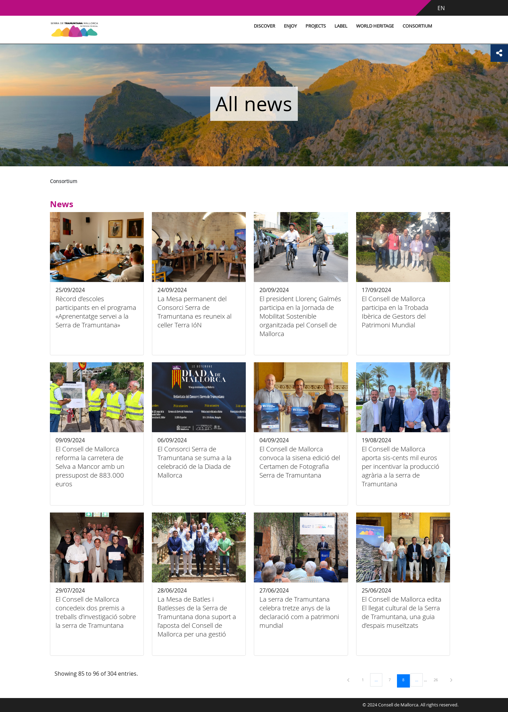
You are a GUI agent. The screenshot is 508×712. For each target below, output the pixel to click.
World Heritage (375, 26)
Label (340, 26)
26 (438, 679)
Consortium (417, 26)
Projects (315, 26)
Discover (264, 26)
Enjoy (290, 26)
